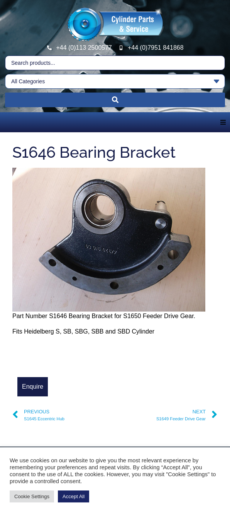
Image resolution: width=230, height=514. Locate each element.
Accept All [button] (74, 496)
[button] (223, 122)
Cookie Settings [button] (31, 496)
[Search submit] (115, 100)
